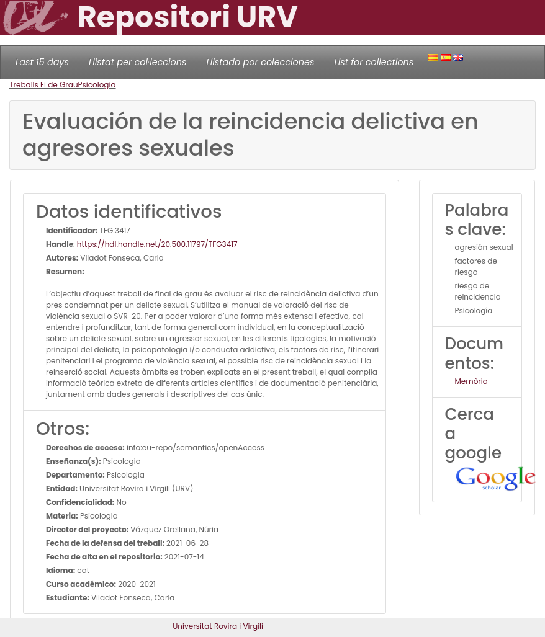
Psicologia (97, 84)
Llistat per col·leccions (138, 62)
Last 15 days (42, 62)
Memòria (471, 381)
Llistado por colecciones (261, 62)
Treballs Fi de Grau (43, 84)
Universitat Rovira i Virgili (218, 626)
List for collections (373, 62)
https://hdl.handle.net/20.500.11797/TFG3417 (157, 244)
